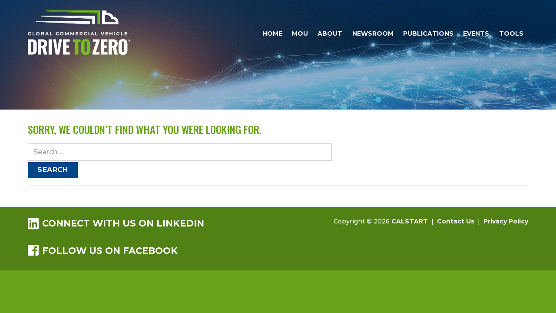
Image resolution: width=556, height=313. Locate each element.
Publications (428, 33)
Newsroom (373, 33)
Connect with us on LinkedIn (116, 223)
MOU (300, 33)
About (330, 33)
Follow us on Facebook (103, 250)
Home (272, 33)
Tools (511, 33)
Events (476, 33)
